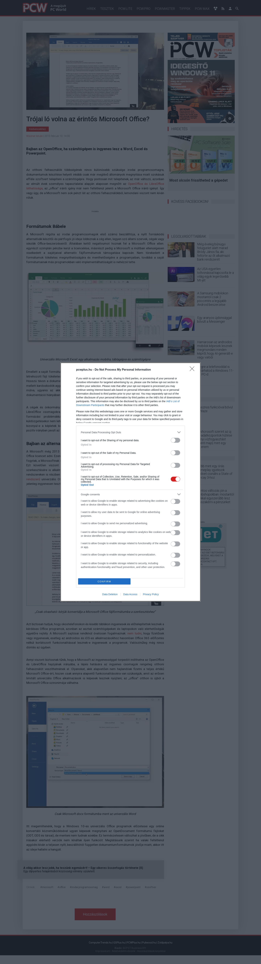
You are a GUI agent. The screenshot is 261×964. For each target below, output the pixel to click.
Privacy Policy (151, 594)
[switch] (175, 440)
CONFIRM (104, 581)
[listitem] (130, 432)
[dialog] (130, 482)
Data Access (130, 594)
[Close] (193, 369)
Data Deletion (110, 594)
